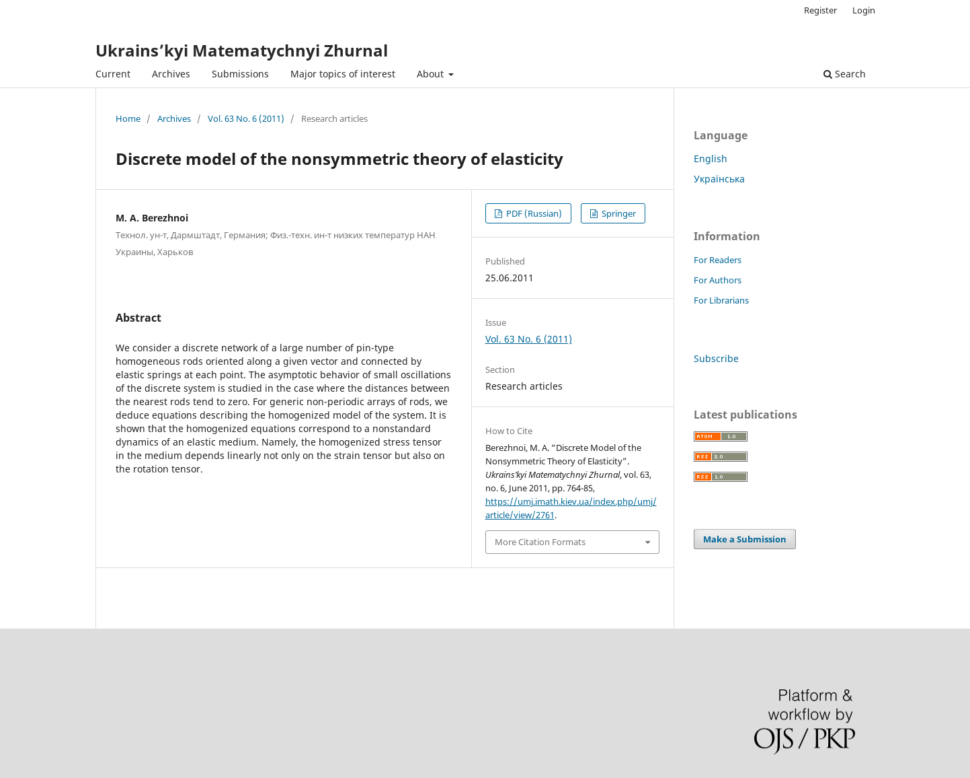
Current (112, 73)
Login (863, 10)
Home (128, 118)
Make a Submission (744, 539)
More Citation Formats (540, 542)
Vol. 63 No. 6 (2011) (246, 118)
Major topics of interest (342, 73)
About (431, 73)
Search (844, 73)
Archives (171, 73)
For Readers (717, 260)
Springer (618, 213)
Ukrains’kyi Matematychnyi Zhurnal (241, 50)
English (710, 158)
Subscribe (716, 358)
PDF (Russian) (533, 213)
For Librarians (721, 300)
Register (820, 10)
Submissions (240, 73)
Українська (719, 178)
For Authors (717, 280)
